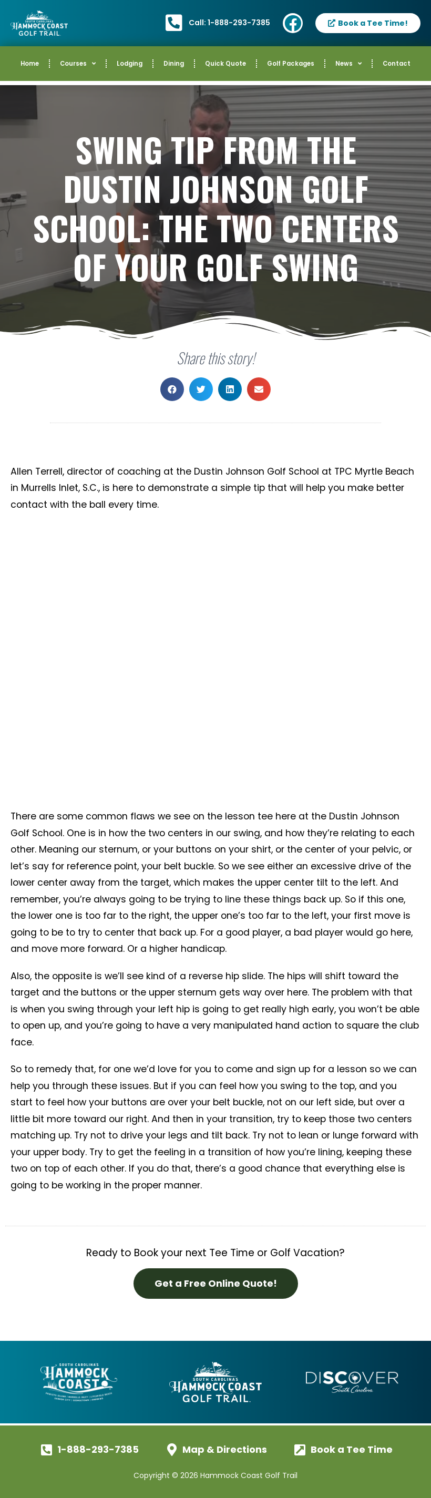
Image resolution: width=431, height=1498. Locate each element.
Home (29, 63)
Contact (397, 63)
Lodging (129, 63)
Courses (78, 63)
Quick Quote (225, 63)
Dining (173, 63)
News (348, 63)
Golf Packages (290, 63)
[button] (172, 389)
